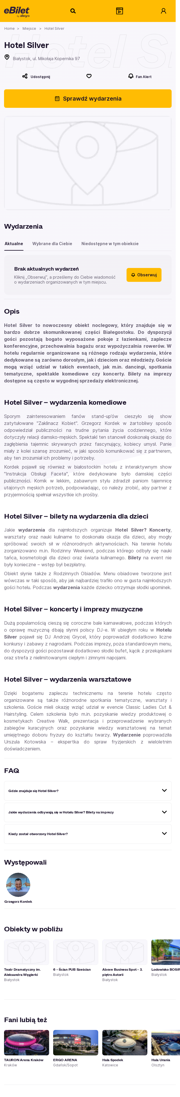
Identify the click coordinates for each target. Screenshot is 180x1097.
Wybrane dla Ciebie (52, 243)
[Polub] (89, 76)
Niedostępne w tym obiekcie (110, 243)
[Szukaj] (73, 11)
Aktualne (14, 243)
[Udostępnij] (36, 76)
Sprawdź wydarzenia (88, 98)
